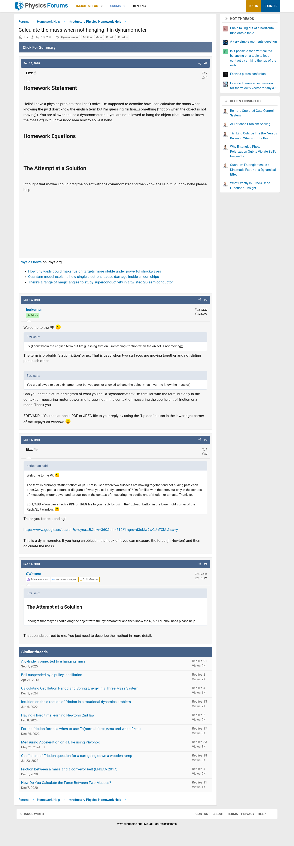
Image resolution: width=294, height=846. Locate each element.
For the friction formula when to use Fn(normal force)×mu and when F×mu (84, 734)
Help (261, 819)
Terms (231, 819)
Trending (141, 6)
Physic (114, 37)
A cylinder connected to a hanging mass (57, 666)
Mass (102, 37)
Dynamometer (73, 37)
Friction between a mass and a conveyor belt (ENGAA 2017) (73, 774)
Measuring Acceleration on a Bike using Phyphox (64, 747)
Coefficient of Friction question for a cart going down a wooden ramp (80, 761)
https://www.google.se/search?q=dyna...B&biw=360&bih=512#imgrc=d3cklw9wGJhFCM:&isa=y (104, 535)
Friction (90, 37)
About (217, 819)
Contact (201, 819)
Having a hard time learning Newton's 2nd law (61, 720)
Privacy (246, 819)
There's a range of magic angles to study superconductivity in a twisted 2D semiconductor (104, 282)
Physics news (34, 262)
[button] (105, 6)
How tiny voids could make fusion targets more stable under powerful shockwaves (98, 272)
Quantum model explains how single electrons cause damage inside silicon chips (97, 277)
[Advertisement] (115, 224)
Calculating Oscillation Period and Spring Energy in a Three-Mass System (83, 693)
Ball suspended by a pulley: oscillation (55, 680)
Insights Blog (90, 6)
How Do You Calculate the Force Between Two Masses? (70, 788)
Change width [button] (33, 819)
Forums (118, 6)
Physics (126, 37)
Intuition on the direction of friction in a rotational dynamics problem (79, 707)
